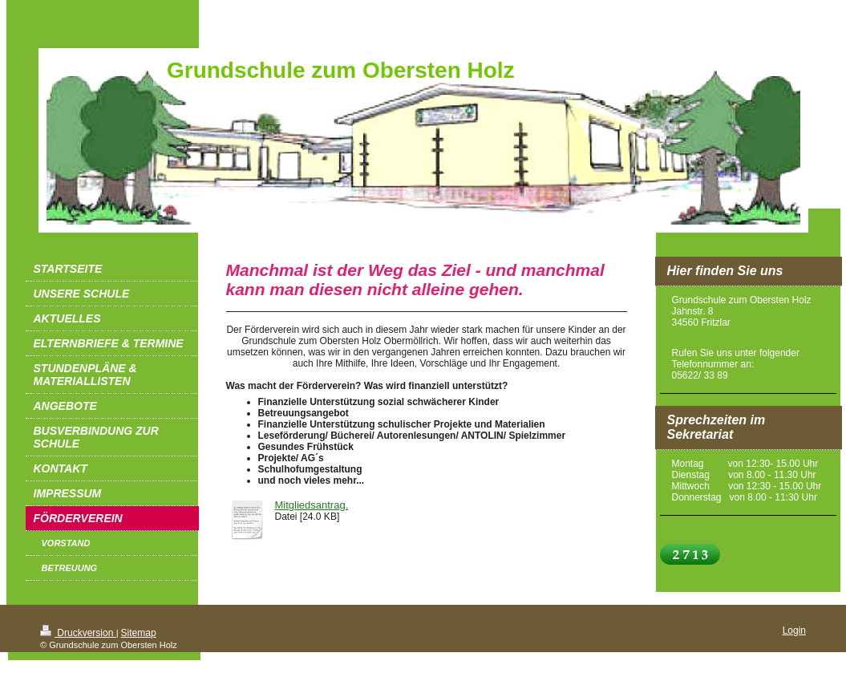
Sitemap (138, 632)
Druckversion (78, 632)
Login (794, 630)
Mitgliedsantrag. (312, 505)
